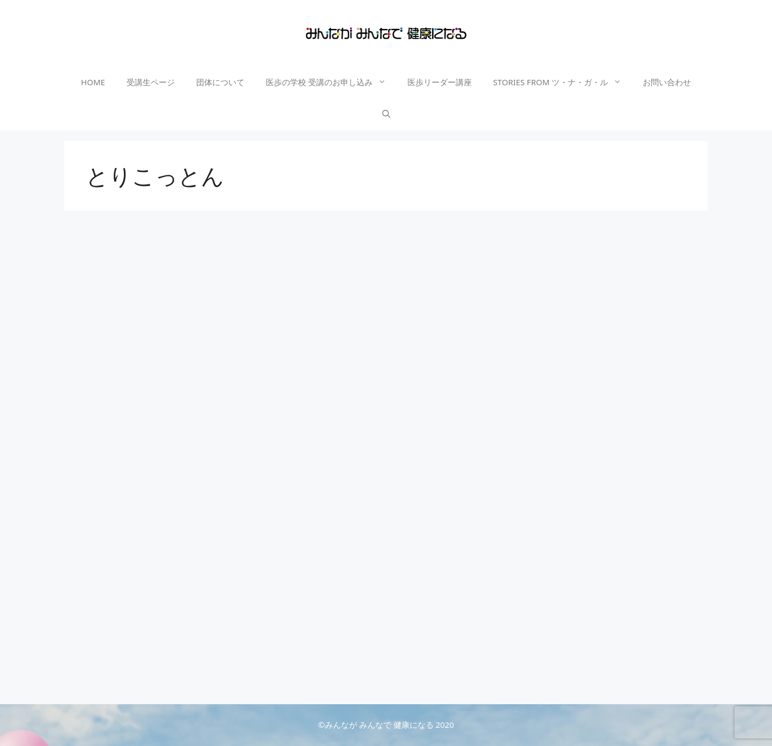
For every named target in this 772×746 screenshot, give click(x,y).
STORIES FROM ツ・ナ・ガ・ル (562, 82)
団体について (220, 82)
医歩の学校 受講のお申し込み (331, 82)
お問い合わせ (667, 82)
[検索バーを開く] (386, 114)
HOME (93, 82)
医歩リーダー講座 (439, 82)
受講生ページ (151, 82)
